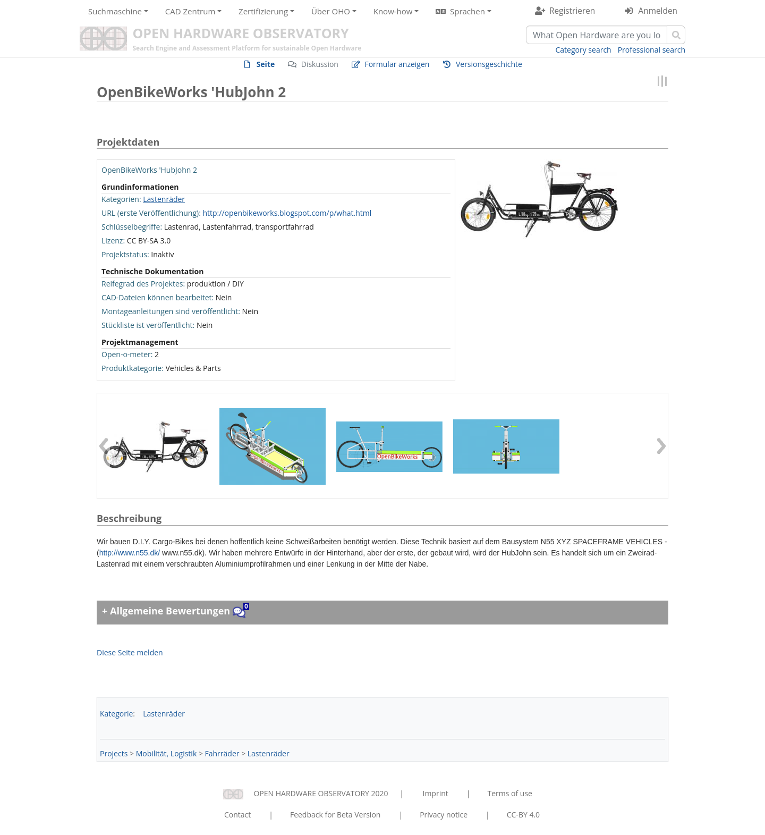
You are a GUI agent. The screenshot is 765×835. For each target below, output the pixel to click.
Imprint (435, 793)
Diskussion (319, 64)
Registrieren (572, 10)
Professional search (651, 50)
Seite (266, 64)
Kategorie (116, 714)
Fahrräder (222, 753)
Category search (583, 50)
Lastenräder (164, 199)
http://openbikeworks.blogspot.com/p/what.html (286, 213)
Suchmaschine (115, 11)
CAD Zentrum (190, 11)
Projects (114, 753)
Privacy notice (444, 814)
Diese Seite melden (130, 652)
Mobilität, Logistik (166, 753)
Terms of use (509, 793)
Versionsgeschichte (489, 64)
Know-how (393, 11)
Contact (237, 814)
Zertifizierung (263, 11)
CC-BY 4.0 (523, 814)
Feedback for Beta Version (335, 814)
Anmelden (658, 10)
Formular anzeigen (396, 64)
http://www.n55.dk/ (129, 553)
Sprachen (467, 11)
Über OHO (330, 11)
